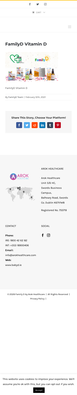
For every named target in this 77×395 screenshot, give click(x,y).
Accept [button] (39, 390)
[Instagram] (48, 235)
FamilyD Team (15, 97)
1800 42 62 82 (18, 240)
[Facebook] (42, 235)
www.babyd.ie (13, 265)
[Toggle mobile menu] (70, 27)
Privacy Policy (37, 298)
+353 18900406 (19, 245)
